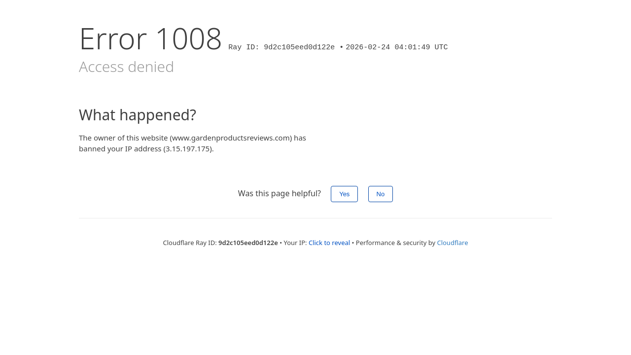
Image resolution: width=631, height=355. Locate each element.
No (381, 194)
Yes (344, 194)
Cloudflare (452, 242)
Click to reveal (329, 242)
